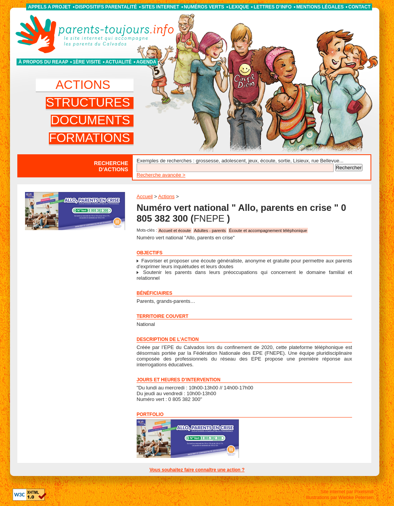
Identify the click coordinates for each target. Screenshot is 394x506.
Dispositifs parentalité (106, 7)
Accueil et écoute (175, 230)
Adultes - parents (210, 230)
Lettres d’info (273, 7)
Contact (359, 7)
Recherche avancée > (161, 175)
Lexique (239, 7)
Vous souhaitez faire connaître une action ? (196, 470)
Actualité (118, 62)
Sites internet (160, 7)
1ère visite (87, 62)
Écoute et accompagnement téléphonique (268, 230)
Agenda (146, 62)
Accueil (145, 196)
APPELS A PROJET (49, 7)
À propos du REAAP (43, 62)
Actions (166, 196)
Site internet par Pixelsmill (347, 491)
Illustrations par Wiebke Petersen (340, 497)
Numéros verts (204, 7)
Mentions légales (320, 7)
